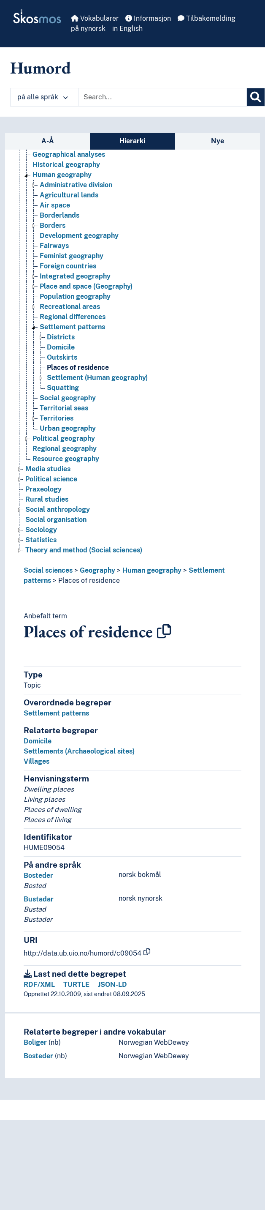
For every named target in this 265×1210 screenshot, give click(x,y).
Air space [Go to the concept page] (55, 205)
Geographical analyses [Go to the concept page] (68, 154)
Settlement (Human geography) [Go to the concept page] (97, 378)
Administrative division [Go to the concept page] (76, 185)
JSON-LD (112, 985)
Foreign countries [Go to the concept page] (68, 266)
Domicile (37, 741)
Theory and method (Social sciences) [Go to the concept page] (83, 550)
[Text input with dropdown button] (162, 97)
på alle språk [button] (42, 97)
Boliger (35, 1042)
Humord (40, 68)
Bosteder (38, 875)
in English (127, 29)
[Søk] (255, 97)
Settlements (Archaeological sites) (79, 751)
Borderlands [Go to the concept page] (59, 215)
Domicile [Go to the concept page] (61, 347)
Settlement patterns (56, 713)
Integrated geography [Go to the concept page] (75, 276)
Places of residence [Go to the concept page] (78, 367)
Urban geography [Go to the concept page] (68, 428)
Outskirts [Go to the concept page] (62, 357)
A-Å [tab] (47, 141)
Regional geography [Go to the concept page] (64, 449)
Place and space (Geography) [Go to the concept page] (86, 286)
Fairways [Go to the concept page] (54, 246)
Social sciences (48, 570)
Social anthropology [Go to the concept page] (57, 509)
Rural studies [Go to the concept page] (46, 499)
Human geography (151, 570)
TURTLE (76, 985)
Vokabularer (95, 18)
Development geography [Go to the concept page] (79, 236)
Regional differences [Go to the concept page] (72, 317)
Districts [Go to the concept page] (61, 337)
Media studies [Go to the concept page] (47, 469)
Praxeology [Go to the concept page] (43, 489)
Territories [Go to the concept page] (56, 418)
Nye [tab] (217, 141)
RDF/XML (39, 985)
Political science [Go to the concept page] (51, 479)
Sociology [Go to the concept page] (41, 530)
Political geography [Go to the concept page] (63, 438)
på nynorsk (88, 29)
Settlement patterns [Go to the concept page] (72, 327)
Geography (97, 570)
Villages (36, 761)
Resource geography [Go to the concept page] (65, 459)
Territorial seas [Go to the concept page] (64, 408)
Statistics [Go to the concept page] (41, 540)
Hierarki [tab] (132, 141)
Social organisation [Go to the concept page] (56, 520)
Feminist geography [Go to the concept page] (71, 256)
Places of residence (89, 580)
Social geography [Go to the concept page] (68, 398)
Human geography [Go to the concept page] (62, 175)
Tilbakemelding (206, 18)
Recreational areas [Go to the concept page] (70, 307)
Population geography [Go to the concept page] (75, 296)
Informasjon (148, 18)
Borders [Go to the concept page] (52, 225)
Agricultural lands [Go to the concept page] (69, 195)
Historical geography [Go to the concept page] (66, 165)
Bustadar (39, 899)
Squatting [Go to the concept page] (63, 388)
